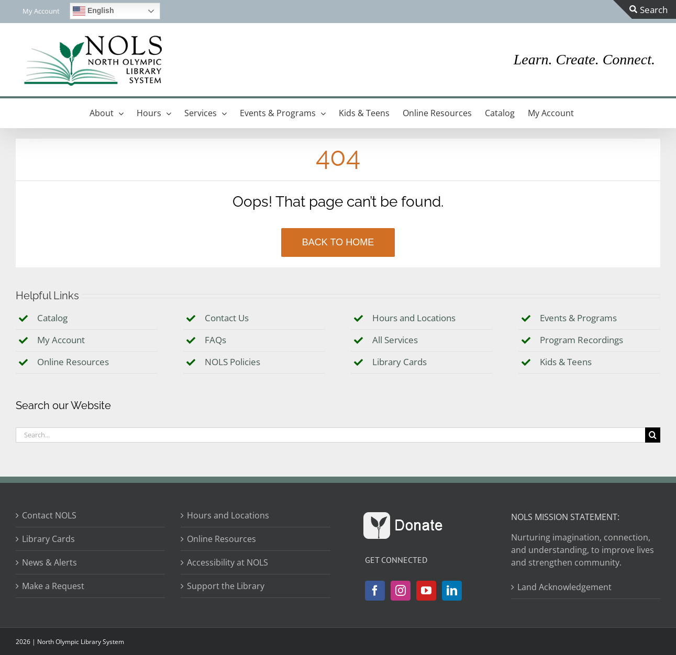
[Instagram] (401, 591)
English (93, 11)
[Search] (652, 435)
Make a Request (53, 586)
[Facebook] (375, 591)
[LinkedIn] (452, 591)
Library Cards (399, 362)
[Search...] (330, 435)
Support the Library (225, 586)
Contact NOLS (49, 515)
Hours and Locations (414, 318)
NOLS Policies (232, 362)
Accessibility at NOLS (227, 562)
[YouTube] (426, 591)
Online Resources (73, 362)
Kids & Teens (566, 362)
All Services (395, 340)
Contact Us (227, 318)
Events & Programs (578, 318)
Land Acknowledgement (564, 587)
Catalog (52, 318)
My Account (61, 340)
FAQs (215, 340)
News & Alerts (49, 562)
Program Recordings (581, 340)
